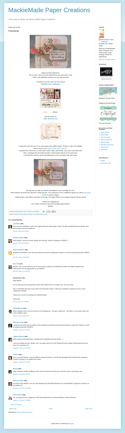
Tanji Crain (104, 149)
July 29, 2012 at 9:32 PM (21, 243)
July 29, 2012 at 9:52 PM (21, 257)
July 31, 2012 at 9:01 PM (21, 316)
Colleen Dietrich (18, 336)
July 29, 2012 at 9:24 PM (21, 231)
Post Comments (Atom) (24, 412)
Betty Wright (105, 135)
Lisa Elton (16, 223)
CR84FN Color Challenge (50, 84)
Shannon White (18, 380)
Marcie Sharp (105, 142)
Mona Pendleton (18, 250)
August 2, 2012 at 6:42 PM (21, 374)
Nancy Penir (105, 147)
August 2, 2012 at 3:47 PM (21, 348)
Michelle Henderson (107, 145)
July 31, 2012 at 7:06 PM (21, 302)
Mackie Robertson (106, 140)
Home (51, 409)
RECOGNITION (106, 163)
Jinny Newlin (17, 395)
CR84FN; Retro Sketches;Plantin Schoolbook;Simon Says (30, 214)
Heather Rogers (18, 237)
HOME (103, 161)
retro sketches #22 (50, 119)
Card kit (56, 148)
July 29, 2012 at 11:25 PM (21, 271)
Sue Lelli (16, 264)
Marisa (15, 368)
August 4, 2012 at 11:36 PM (22, 400)
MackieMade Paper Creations (49, 10)
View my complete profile (107, 59)
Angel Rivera (105, 132)
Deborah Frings (18, 322)
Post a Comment (16, 404)
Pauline (15, 354)
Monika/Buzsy (18, 308)
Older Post (88, 409)
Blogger (71, 423)
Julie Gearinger (106, 137)
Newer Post (12, 409)
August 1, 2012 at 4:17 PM (21, 330)
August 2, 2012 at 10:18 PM (22, 388)
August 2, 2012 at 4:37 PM (21, 362)
